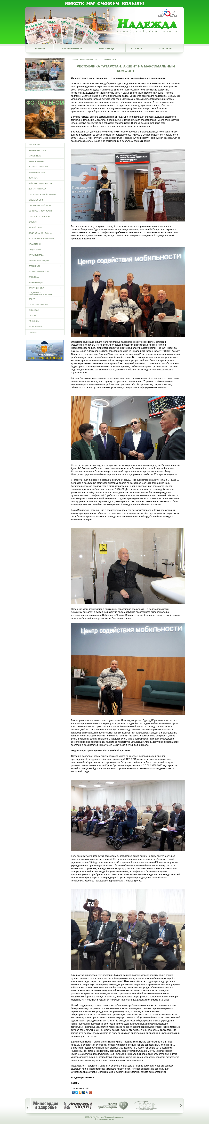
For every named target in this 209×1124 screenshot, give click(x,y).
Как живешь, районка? (40, 205)
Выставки (33, 178)
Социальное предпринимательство (40, 293)
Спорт (32, 299)
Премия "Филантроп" (39, 271)
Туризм (32, 316)
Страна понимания (38, 305)
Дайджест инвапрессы (40, 183)
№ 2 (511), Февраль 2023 (105, 59)
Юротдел (33, 333)
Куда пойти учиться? (39, 216)
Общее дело (35, 249)
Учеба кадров (35, 327)
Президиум (34, 266)
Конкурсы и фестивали (40, 211)
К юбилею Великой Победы (42, 194)
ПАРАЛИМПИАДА (36, 255)
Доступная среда (37, 189)
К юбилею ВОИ (36, 200)
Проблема (34, 277)
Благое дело (35, 156)
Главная (39, 48)
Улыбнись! (34, 321)
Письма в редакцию (39, 260)
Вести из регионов (38, 167)
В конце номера (37, 161)
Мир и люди (106, 48)
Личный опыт (35, 227)
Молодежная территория (41, 238)
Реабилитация (36, 283)
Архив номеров (72, 48)
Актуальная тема (37, 150)
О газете (136, 48)
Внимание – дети (37, 172)
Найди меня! (35, 244)
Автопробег (34, 145)
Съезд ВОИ (34, 310)
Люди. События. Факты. (40, 233)
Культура (33, 222)
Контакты (165, 48)
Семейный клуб (36, 288)
